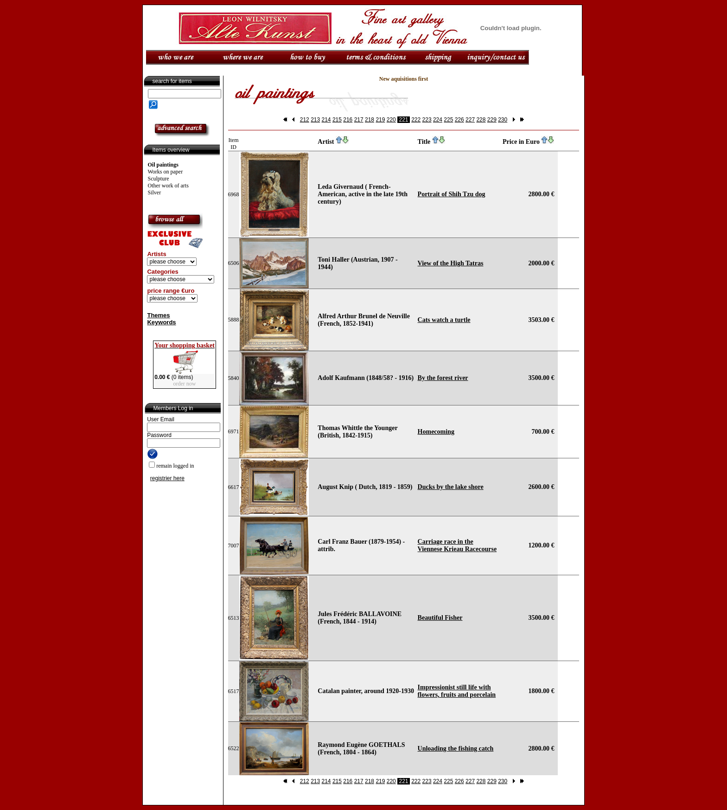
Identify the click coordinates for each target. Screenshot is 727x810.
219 (380, 119)
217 (359, 119)
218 (369, 119)
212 (304, 119)
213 (315, 119)
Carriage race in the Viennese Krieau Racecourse (457, 545)
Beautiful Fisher (440, 617)
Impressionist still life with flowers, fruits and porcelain (457, 691)
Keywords (161, 322)
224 (437, 119)
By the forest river (443, 377)
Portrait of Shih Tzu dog (451, 194)
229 (492, 119)
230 (502, 119)
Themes (158, 315)
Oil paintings (163, 164)
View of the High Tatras (451, 263)
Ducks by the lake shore (451, 486)
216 (347, 119)
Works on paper (165, 171)
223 (427, 119)
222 (416, 119)
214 (326, 119)
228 (480, 119)
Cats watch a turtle (444, 319)
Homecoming (436, 431)
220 (391, 119)
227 (470, 119)
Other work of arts (168, 185)
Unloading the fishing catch (456, 748)
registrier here (167, 478)
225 (448, 119)
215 (337, 119)
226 (459, 119)
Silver (154, 192)
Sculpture (158, 178)
